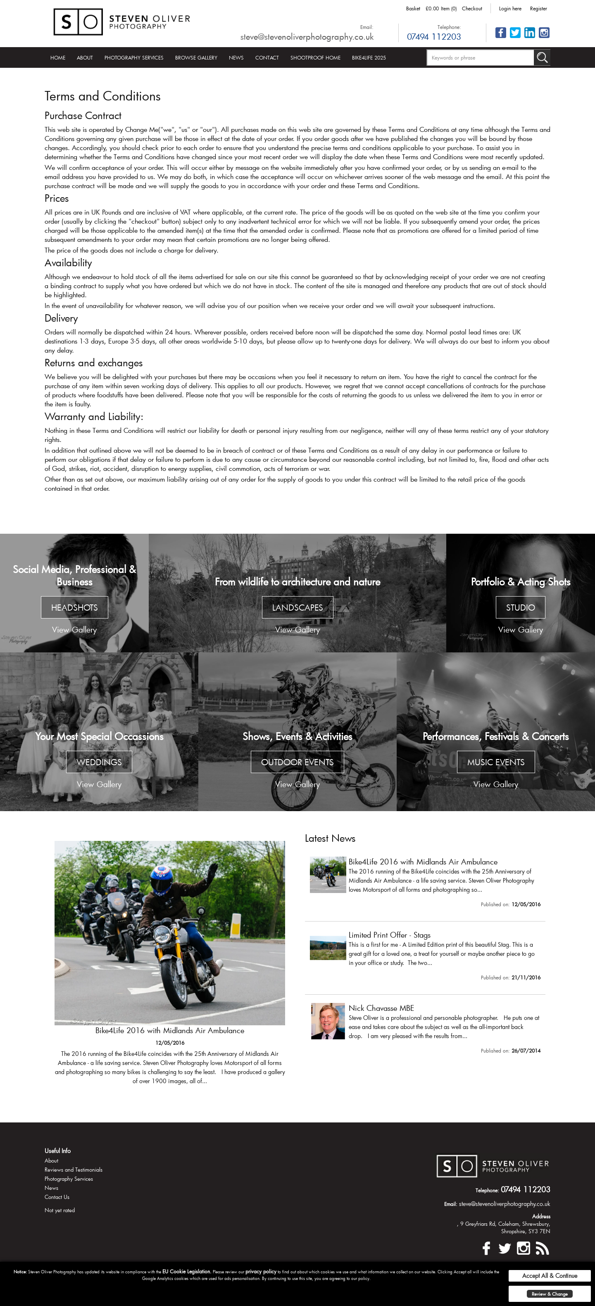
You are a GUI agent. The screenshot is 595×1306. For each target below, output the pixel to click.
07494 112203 (434, 36)
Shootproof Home (315, 57)
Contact (267, 57)
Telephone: (449, 27)
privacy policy (260, 1271)
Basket (413, 8)
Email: (367, 27)
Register (538, 8)
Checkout (472, 8)
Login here (510, 8)
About (85, 57)
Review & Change (550, 1294)
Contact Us (57, 1197)
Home (57, 57)
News (236, 57)
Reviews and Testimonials (73, 1169)
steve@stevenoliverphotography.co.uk (307, 36)
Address (541, 1216)
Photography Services (134, 57)
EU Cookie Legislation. (187, 1271)
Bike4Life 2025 (369, 57)
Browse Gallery (196, 57)
